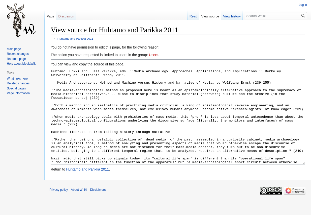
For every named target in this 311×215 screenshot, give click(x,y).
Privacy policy (58, 208)
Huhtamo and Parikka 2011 (75, 38)
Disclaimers (98, 208)
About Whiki (79, 208)
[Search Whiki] (276, 15)
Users (153, 55)
